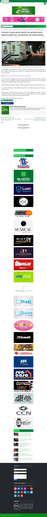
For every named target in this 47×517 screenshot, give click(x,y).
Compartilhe (7, 103)
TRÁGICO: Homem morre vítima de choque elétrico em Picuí (26, 459)
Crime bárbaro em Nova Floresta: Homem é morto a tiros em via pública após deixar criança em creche (25, 435)
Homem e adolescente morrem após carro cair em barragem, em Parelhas (25, 450)
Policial (10, 29)
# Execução (6, 100)
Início (2, 29)
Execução (6, 29)
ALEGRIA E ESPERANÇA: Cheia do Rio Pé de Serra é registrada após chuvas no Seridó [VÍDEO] (25, 445)
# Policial (10, 100)
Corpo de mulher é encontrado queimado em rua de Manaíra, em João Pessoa (26, 454)
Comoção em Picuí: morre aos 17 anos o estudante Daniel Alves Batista (26, 439)
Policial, (18, 37)
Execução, (14, 37)
